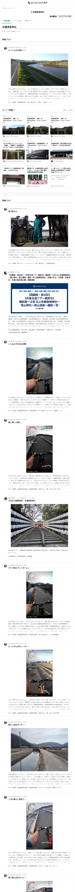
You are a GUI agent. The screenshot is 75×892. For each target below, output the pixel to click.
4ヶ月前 (24, 47)
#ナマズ (59, 787)
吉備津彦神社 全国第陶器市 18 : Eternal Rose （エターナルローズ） (37, 145)
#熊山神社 (24, 330)
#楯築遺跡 (24, 332)
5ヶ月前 (24, 722)
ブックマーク (7, 116)
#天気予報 (56, 713)
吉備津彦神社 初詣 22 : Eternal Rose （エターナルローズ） (37, 120)
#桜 (28, 102)
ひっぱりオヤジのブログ (14, 47)
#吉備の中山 (50, 330)
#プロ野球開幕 (53, 634)
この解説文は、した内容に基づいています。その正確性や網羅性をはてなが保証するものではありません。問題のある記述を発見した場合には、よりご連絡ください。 (11, 31)
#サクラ (41, 787)
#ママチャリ (30, 263)
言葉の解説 (7, 21)
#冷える (41, 866)
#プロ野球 (42, 410)
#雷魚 (54, 787)
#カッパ (22, 263)
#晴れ (39, 102)
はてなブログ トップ (8, 8)
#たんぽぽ (48, 787)
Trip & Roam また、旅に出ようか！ (18, 498)
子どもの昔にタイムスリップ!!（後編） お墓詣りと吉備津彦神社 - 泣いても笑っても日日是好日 (13, 145)
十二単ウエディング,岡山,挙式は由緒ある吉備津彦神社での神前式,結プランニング (61, 170)
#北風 (46, 866)
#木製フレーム (47, 102)
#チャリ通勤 (12, 102)
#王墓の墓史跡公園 (14, 332)
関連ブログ (28, 21)
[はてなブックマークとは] (14, 110)
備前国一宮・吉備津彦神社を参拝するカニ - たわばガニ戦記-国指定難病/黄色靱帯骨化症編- (37, 170)
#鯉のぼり (33, 102)
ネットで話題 (17, 21)
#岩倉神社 (58, 330)
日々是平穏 (11, 272)
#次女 (58, 489)
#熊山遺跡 (32, 330)
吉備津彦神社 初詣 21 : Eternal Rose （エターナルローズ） (13, 120)
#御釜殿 (29, 556)
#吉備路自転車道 (22, 410)
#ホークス (49, 410)
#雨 (18, 263)
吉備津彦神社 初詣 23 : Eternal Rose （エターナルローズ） (61, 120)
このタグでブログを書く (65, 16)
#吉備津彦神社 (21, 102)
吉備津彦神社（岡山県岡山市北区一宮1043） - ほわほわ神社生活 (61, 144)
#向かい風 (52, 489)
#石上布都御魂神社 (14, 330)
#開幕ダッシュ (58, 410)
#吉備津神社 (12, 556)
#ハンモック (53, 866)
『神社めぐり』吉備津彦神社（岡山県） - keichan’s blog (13, 169)
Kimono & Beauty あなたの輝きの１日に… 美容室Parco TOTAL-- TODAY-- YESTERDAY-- (61, 177)
